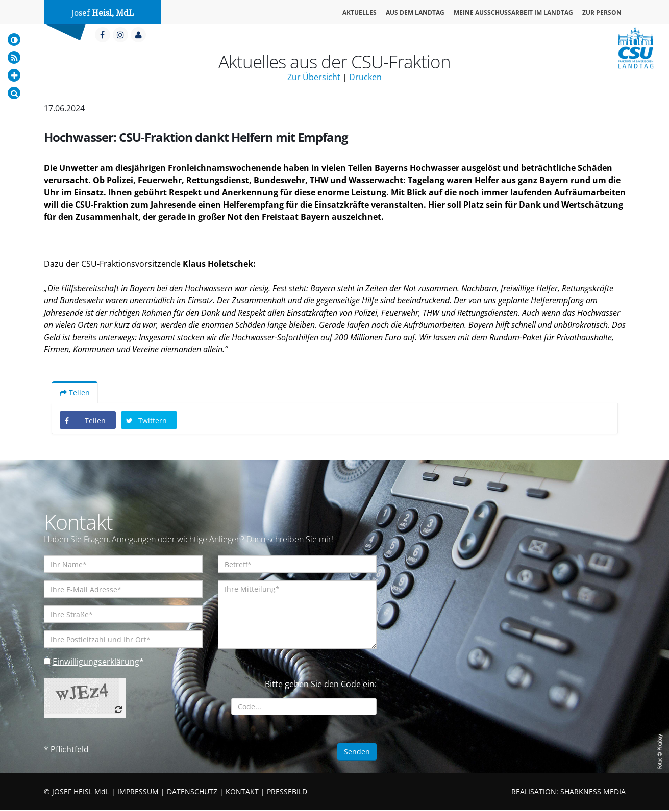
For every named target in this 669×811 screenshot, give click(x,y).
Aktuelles (359, 12)
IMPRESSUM (138, 792)
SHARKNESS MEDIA (593, 792)
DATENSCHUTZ (192, 792)
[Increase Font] (14, 75)
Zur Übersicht (313, 77)
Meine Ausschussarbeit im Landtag (513, 12)
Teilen (75, 393)
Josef (102, 13)
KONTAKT (242, 792)
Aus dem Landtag (415, 12)
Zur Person (602, 12)
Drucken (365, 77)
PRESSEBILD (287, 792)
